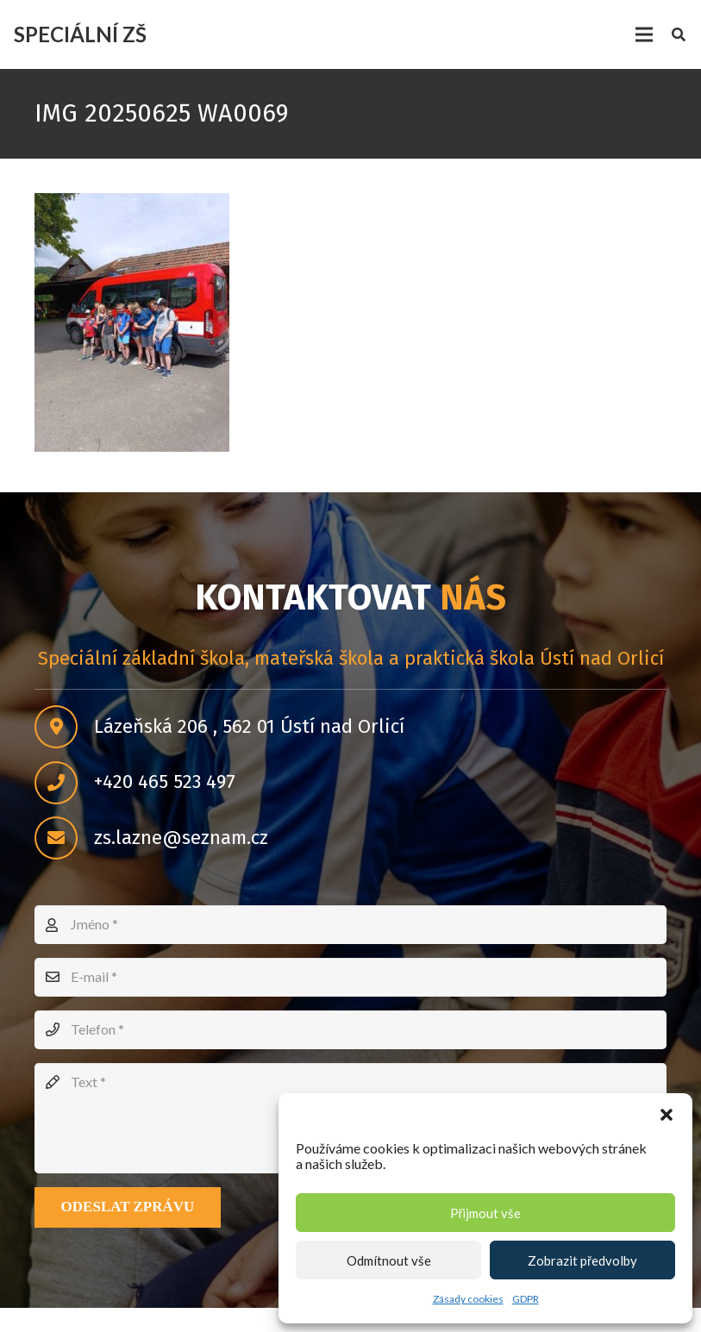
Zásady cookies (468, 1298)
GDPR (525, 1298)
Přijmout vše (486, 1213)
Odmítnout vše (389, 1260)
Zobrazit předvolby (582, 1260)
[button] (666, 1114)
